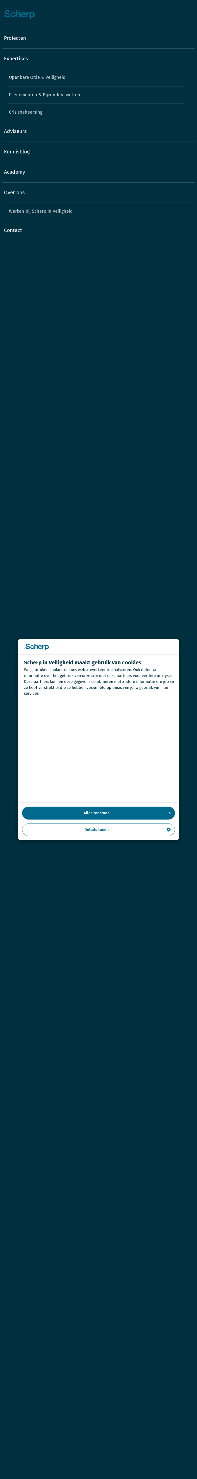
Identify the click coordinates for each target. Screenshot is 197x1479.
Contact (13, 230)
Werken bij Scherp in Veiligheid (41, 211)
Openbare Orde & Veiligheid (37, 77)
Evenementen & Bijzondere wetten (44, 95)
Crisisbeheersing (25, 112)
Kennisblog (17, 151)
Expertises (16, 58)
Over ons (14, 192)
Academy (14, 172)
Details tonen (127, 829)
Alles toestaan (127, 813)
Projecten (15, 38)
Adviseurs (15, 131)
